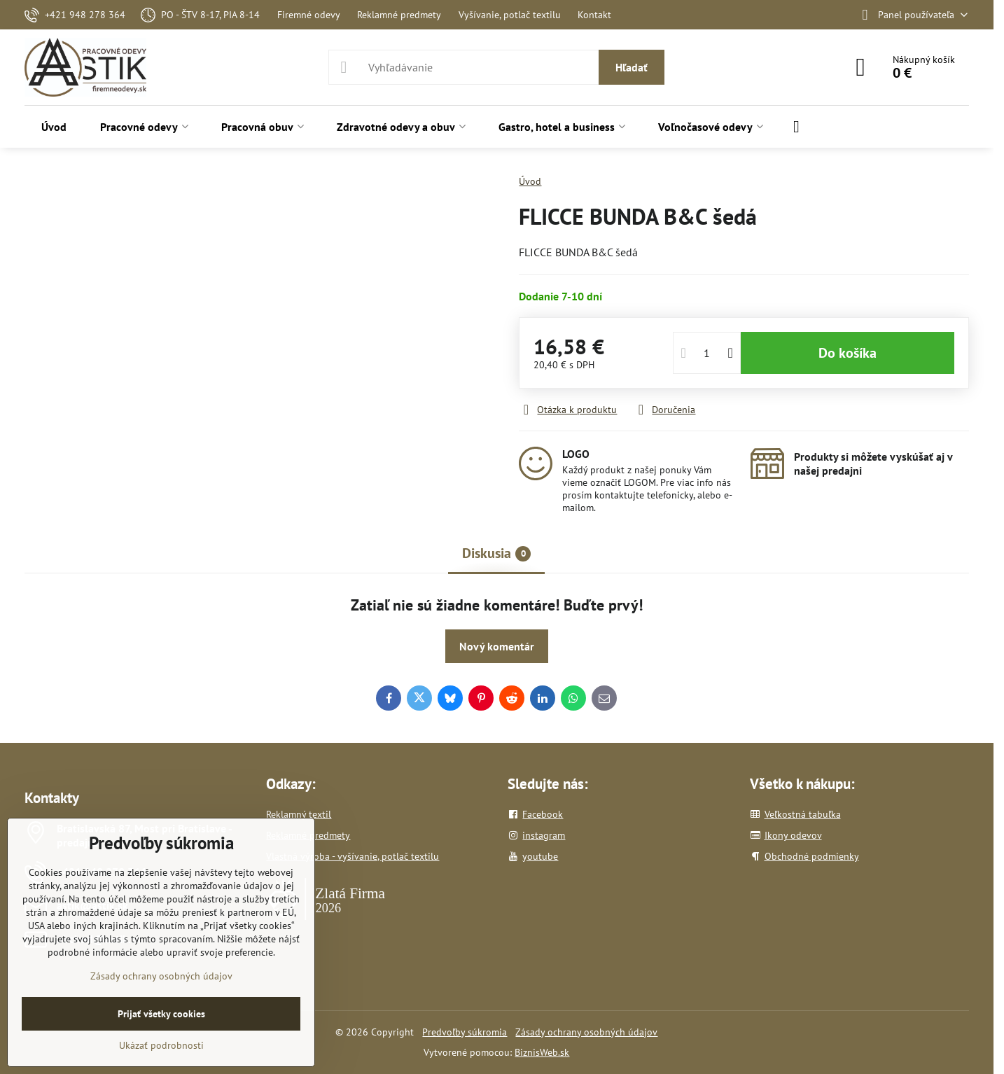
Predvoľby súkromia (464, 1032)
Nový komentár (496, 646)
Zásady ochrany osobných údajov (586, 1032)
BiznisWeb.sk (542, 1052)
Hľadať (631, 67)
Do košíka (847, 353)
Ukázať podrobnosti (161, 1045)
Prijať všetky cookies (161, 1013)
